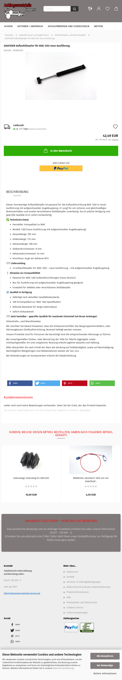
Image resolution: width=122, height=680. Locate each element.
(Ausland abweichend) (37, 129)
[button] (20, 383)
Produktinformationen (78, 592)
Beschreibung (17, 192)
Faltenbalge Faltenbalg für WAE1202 (31, 478)
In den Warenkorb (57, 150)
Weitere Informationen (104, 673)
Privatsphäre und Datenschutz (82, 602)
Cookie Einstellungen (77, 612)
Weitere (98, 26)
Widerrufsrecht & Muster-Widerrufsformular (89, 587)
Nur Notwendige (105, 665)
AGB (69, 597)
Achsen (8, 26)
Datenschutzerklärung (63, 668)
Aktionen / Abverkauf (30, 26)
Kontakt (70, 577)
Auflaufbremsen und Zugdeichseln (68, 26)
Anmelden (84, 410)
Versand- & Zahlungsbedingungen (84, 582)
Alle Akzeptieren (105, 656)
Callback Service (75, 607)
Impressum (72, 571)
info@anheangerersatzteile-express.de (22, 593)
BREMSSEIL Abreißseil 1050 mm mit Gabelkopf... (90, 479)
